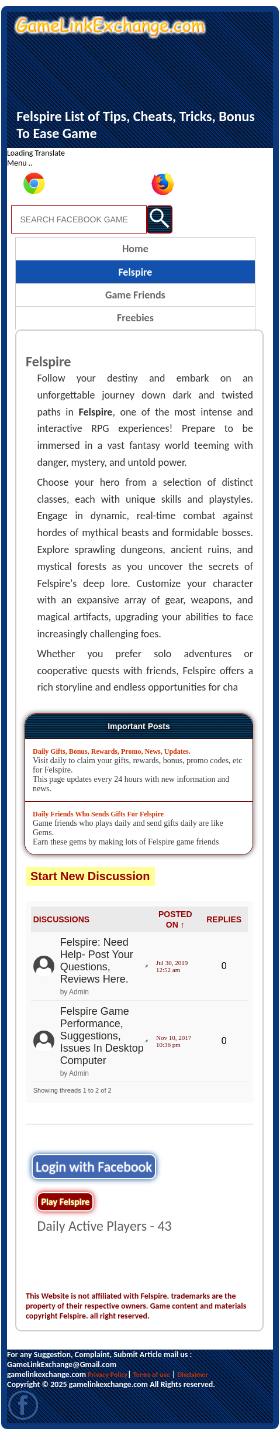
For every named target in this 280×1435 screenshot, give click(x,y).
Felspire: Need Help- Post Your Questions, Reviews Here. (96, 960)
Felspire (135, 272)
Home (135, 248)
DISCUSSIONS (61, 919)
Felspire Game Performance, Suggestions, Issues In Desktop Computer (102, 1035)
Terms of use (151, 1375)
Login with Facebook (94, 1166)
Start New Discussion (90, 876)
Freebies (135, 317)
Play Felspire (65, 1201)
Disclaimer (193, 1375)
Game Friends (135, 295)
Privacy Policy (107, 1375)
